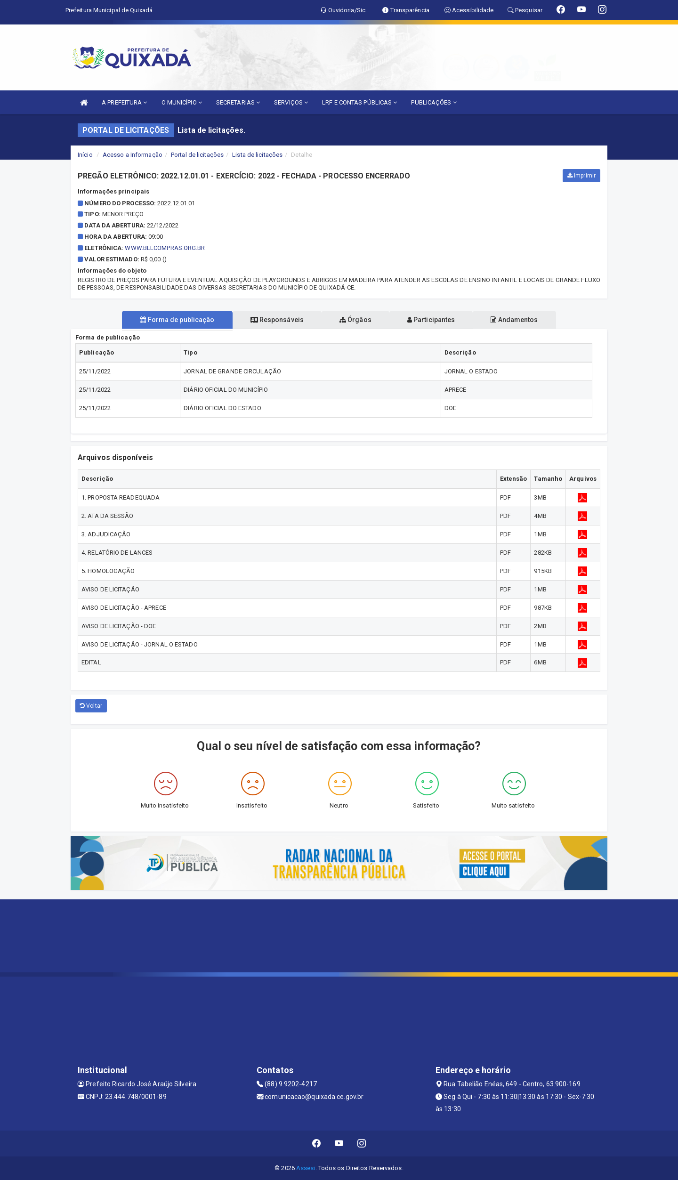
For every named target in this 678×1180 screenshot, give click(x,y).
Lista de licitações (257, 154)
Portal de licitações (197, 154)
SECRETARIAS (238, 102)
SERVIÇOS (291, 102)
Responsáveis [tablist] (273, 319)
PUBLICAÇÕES (433, 102)
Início (85, 154)
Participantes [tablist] (435, 319)
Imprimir (581, 175)
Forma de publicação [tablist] (169, 319)
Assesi (305, 1168)
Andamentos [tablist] (521, 319)
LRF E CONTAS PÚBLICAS (359, 102)
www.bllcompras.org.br (165, 247)
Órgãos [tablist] (355, 319)
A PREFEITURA (124, 102)
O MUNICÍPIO (181, 102)
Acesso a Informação (132, 154)
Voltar (91, 706)
